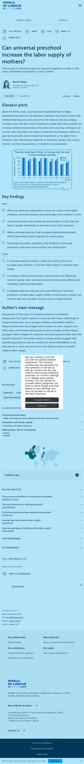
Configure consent (42, 400)
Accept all (42, 406)
